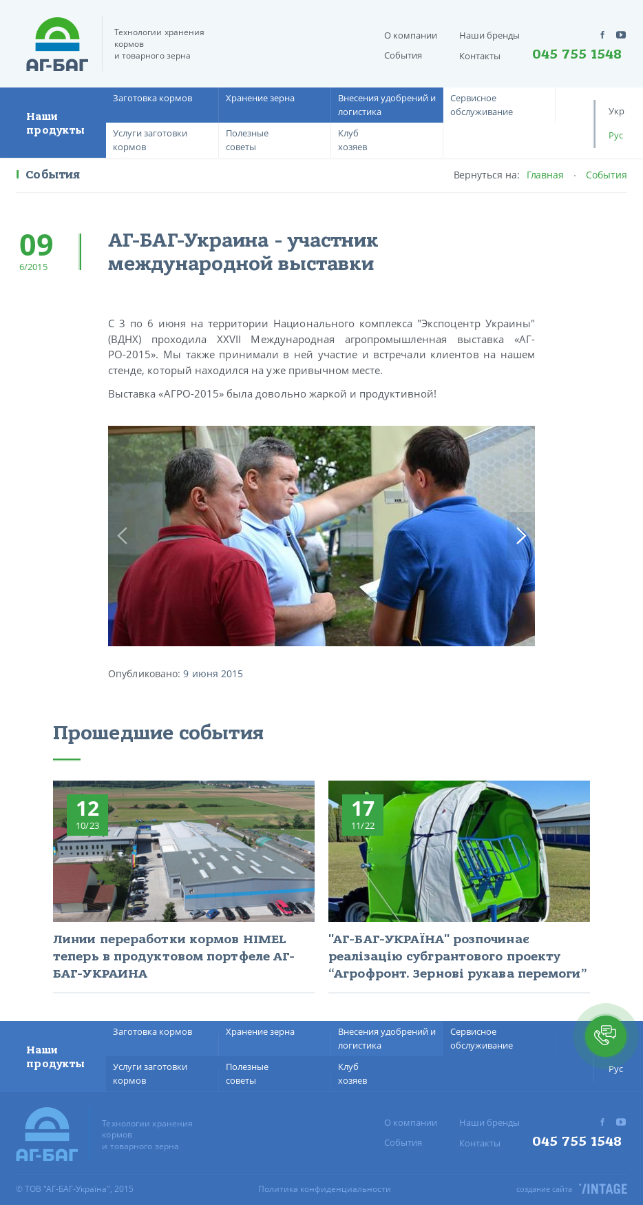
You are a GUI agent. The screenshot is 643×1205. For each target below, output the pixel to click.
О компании (410, 35)
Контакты (479, 56)
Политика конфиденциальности (324, 1189)
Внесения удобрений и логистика (387, 105)
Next (521, 536)
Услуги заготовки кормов (150, 140)
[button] (605, 1036)
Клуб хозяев (352, 140)
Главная (546, 174)
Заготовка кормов (152, 98)
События (403, 55)
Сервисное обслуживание (481, 105)
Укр (616, 111)
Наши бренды (489, 35)
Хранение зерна (260, 98)
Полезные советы (247, 140)
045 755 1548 (577, 54)
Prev (122, 536)
